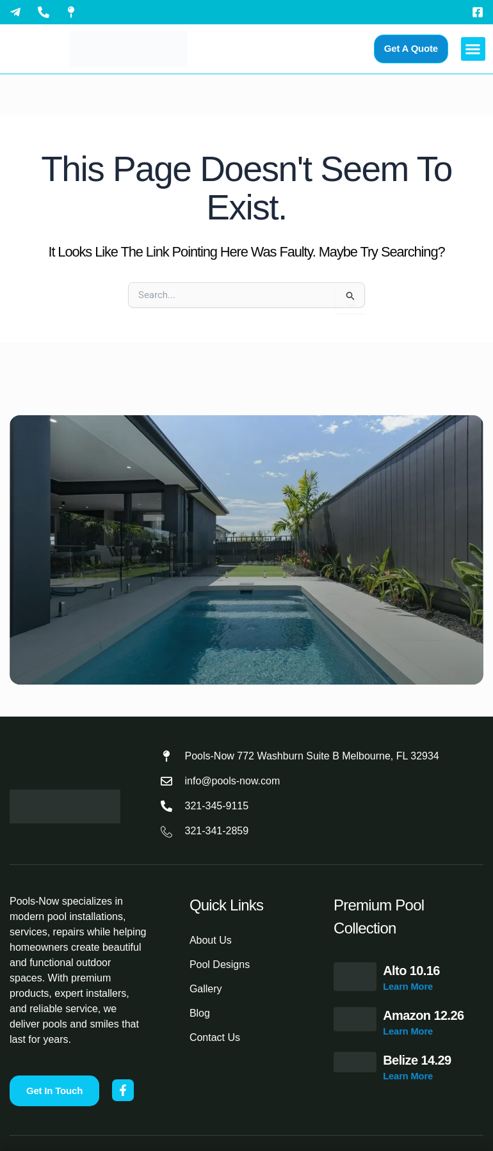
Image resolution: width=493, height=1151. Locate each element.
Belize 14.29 (417, 1060)
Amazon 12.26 (423, 1015)
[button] (473, 49)
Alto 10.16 (411, 971)
